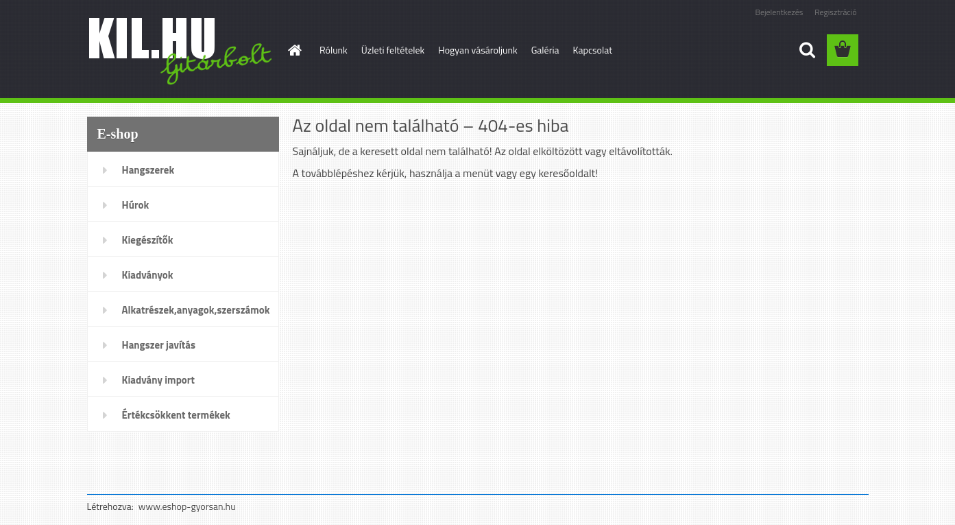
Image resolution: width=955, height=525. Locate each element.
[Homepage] (293, 50)
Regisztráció (835, 12)
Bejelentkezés (779, 12)
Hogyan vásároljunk (477, 50)
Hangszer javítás (159, 345)
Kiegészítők (147, 240)
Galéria (545, 50)
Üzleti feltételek (392, 50)
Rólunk (333, 50)
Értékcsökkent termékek (176, 415)
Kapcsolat (593, 50)
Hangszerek (148, 170)
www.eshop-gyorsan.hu (187, 506)
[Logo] (181, 50)
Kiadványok (147, 275)
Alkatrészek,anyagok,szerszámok (196, 310)
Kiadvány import (158, 380)
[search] (807, 50)
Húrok (135, 205)
